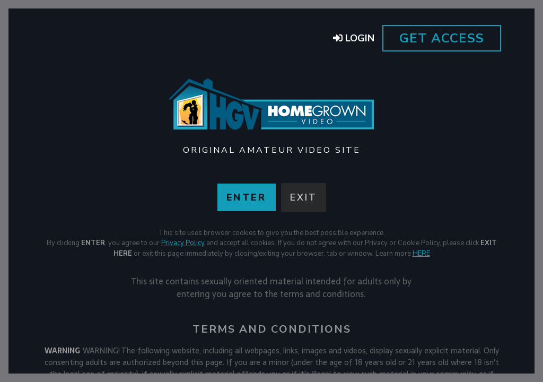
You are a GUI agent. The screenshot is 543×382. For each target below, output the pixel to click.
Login (353, 38)
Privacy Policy (183, 243)
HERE (421, 253)
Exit (303, 197)
